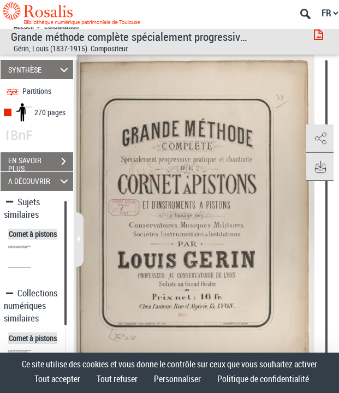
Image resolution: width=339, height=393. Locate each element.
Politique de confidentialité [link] (263, 379)
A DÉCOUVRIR (40, 181)
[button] (320, 138)
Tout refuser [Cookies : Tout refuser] (117, 379)
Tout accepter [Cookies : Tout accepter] (57, 379)
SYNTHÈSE (40, 69)
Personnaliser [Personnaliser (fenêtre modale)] (177, 379)
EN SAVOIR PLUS (40, 162)
